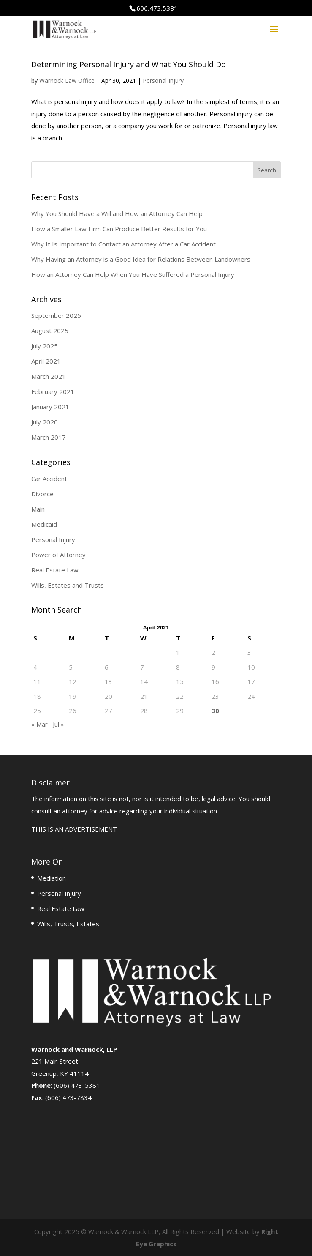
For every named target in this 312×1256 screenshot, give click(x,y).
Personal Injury (163, 81)
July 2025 (44, 346)
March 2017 (48, 437)
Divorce (42, 494)
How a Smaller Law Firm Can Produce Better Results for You (119, 228)
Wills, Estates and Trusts (67, 585)
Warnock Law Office (67, 81)
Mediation (51, 878)
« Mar (39, 724)
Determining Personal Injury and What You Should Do (128, 64)
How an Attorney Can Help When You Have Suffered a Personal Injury (132, 274)
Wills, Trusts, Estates (68, 923)
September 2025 (56, 315)
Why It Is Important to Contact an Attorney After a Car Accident (123, 244)
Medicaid (44, 524)
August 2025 (49, 330)
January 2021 (50, 406)
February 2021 (52, 391)
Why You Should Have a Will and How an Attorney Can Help (117, 213)
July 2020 (44, 422)
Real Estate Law (55, 570)
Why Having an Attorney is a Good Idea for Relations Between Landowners (140, 259)
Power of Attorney (58, 554)
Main (38, 509)
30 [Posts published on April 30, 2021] (215, 710)
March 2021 (48, 376)
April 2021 (46, 361)
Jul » (58, 724)
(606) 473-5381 (77, 1085)
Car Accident (49, 478)
